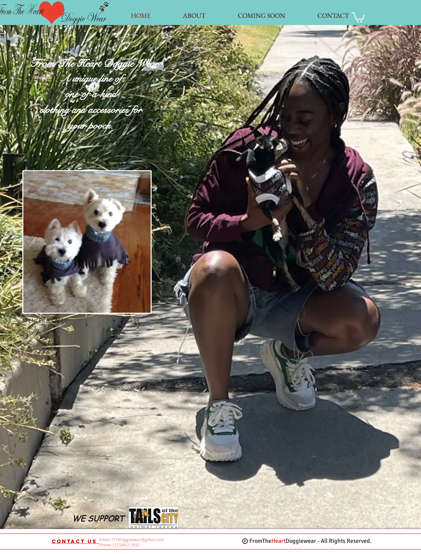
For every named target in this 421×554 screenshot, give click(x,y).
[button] (87, 253)
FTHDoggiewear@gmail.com (137, 539)
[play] (115, 319)
